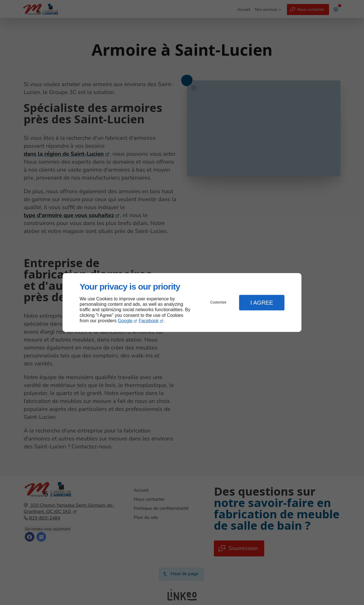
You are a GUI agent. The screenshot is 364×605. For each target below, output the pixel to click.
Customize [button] (218, 302)
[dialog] (182, 302)
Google (125, 320)
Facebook (149, 320)
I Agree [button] (261, 303)
